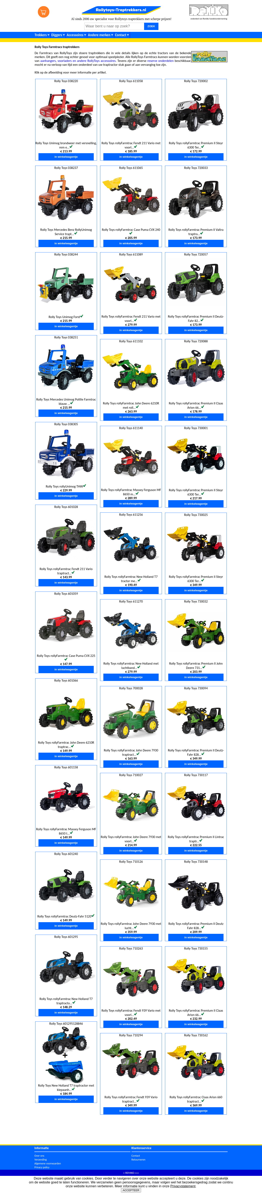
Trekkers (42, 35)
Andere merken (100, 35)
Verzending (40, 1159)
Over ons (39, 1155)
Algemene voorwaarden (47, 1163)
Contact (122, 35)
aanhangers (48, 61)
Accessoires (76, 35)
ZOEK (151, 26)
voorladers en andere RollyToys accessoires (87, 61)
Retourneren (138, 1159)
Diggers (58, 35)
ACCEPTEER (131, 1190)
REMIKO (129, 1173)
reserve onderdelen (160, 61)
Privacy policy (41, 1167)
